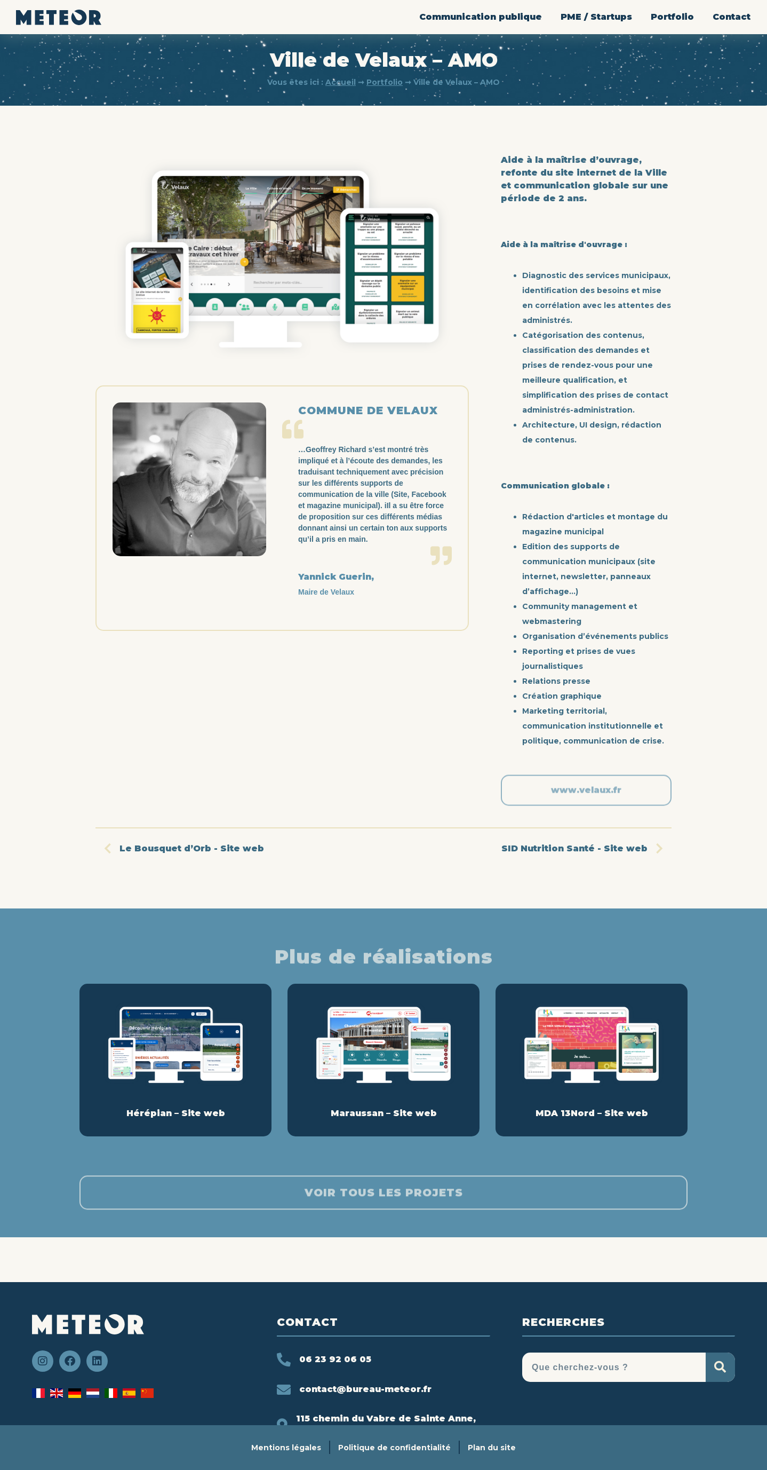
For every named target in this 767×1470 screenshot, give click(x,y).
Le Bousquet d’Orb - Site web (179, 848)
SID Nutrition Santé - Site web (586, 848)
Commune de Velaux (368, 410)
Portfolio (672, 17)
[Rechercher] (720, 1367)
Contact (731, 17)
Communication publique (480, 17)
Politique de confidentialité (394, 1447)
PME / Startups (596, 17)
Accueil (340, 82)
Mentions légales (286, 1447)
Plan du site (492, 1447)
